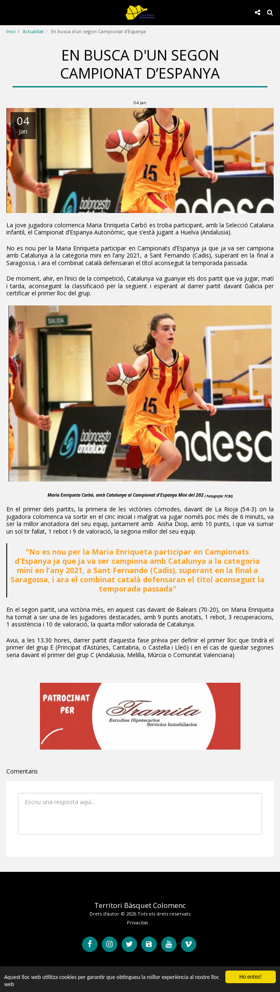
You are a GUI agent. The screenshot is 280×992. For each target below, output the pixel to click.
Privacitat (137, 922)
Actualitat (33, 31)
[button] (9, 12)
